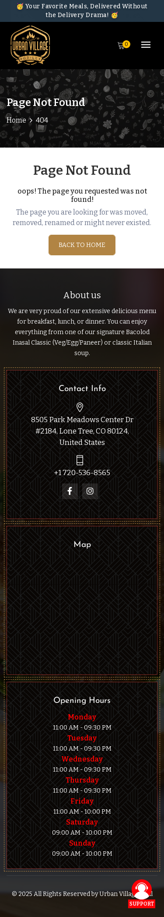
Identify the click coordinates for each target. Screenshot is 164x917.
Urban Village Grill (126, 894)
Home (16, 120)
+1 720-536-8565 (82, 472)
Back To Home (82, 245)
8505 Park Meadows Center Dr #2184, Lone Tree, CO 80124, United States (82, 431)
